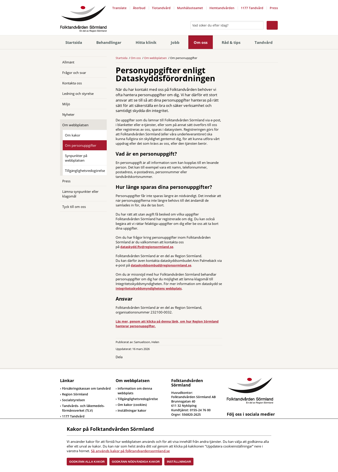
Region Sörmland (74, 394)
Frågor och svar (74, 72)
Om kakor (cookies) (132, 405)
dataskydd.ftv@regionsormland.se (146, 247)
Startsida (73, 42)
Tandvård (264, 42)
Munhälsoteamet (190, 8)
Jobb (175, 42)
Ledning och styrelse (78, 93)
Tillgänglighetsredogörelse (85, 170)
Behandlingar (108, 42)
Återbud (139, 8)
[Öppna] (100, 62)
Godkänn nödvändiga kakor (136, 461)
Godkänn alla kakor (87, 461)
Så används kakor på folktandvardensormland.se (130, 451)
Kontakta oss (72, 83)
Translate (119, 8)
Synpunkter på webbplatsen (76, 158)
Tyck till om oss (74, 206)
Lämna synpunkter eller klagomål (80, 193)
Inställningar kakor (132, 410)
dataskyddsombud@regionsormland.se (161, 265)
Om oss (200, 42)
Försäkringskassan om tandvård (85, 388)
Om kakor (72, 135)
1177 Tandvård (252, 8)
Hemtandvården (221, 8)
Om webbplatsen (75, 125)
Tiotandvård (161, 8)
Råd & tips (231, 42)
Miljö (66, 104)
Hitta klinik (146, 42)
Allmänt (68, 62)
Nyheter (68, 114)
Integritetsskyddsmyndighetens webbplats (149, 288)
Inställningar (179, 461)
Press (274, 8)
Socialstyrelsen (72, 400)
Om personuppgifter (80, 145)
